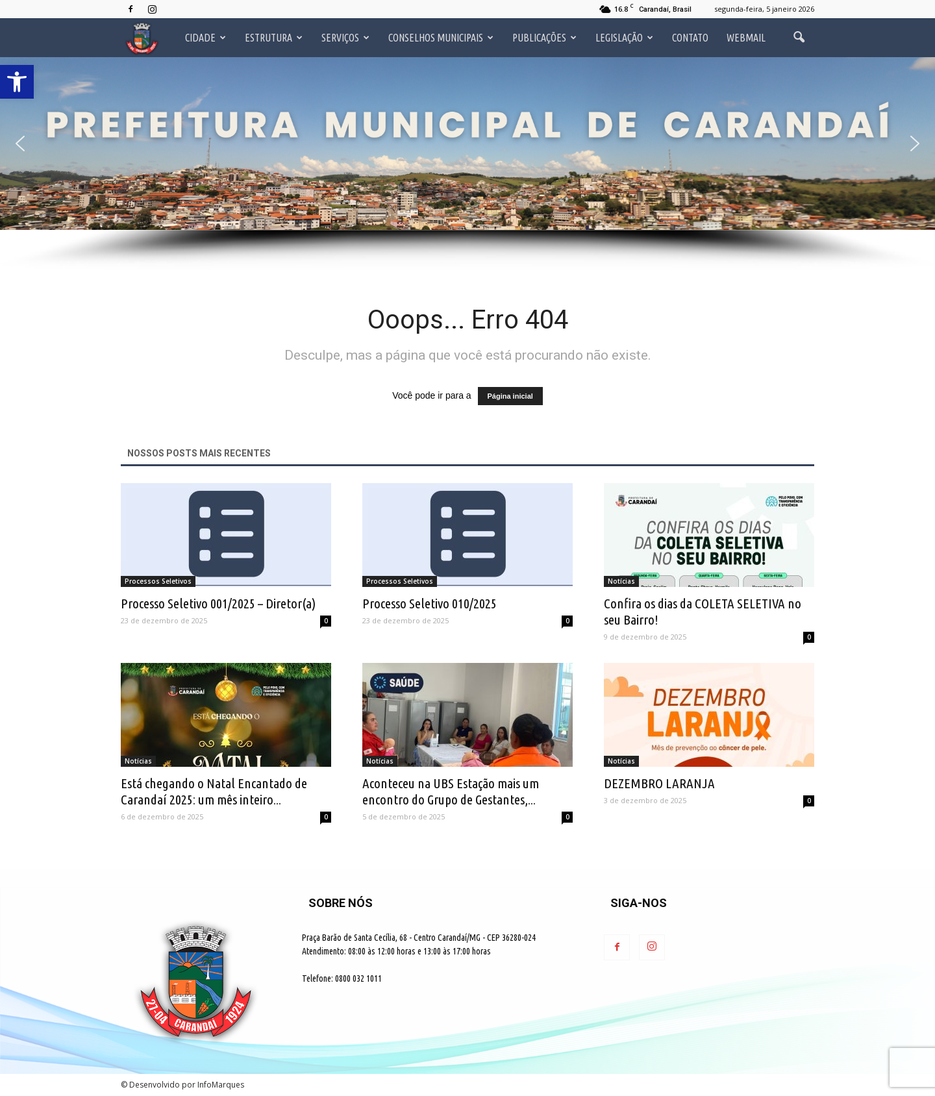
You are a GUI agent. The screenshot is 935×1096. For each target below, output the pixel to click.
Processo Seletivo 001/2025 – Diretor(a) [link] (218, 603)
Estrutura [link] (274, 38)
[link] (17, 82)
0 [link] (326, 620)
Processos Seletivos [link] (158, 581)
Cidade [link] (205, 38)
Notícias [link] (621, 581)
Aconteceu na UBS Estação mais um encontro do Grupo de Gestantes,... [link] (450, 791)
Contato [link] (690, 38)
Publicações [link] (544, 38)
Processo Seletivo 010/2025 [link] (429, 603)
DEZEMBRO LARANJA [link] (659, 783)
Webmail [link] (746, 38)
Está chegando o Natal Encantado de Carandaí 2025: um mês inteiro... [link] (214, 791)
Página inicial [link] (510, 396)
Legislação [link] (624, 38)
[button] (20, 143)
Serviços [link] (345, 38)
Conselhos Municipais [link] (440, 38)
